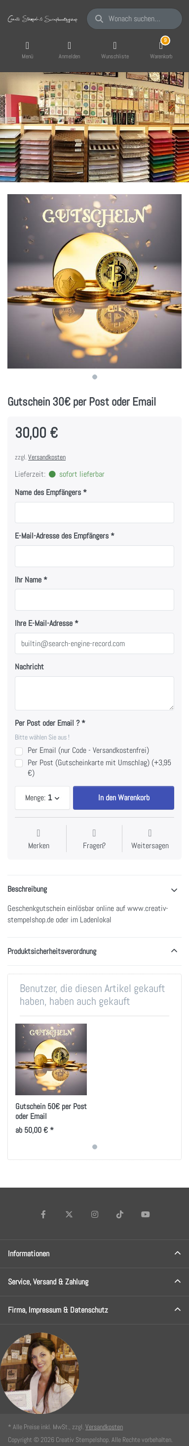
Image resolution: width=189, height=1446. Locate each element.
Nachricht (29, 667)
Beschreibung (27, 889)
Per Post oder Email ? (47, 723)
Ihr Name (28, 580)
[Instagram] (95, 1214)
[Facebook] (44, 1214)
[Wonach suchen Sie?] (134, 19)
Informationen (28, 1253)
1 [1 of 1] (94, 376)
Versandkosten (47, 457)
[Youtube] (145, 1214)
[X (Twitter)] (69, 1214)
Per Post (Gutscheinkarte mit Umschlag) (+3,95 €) (99, 768)
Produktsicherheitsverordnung (51, 951)
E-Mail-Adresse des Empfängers (62, 536)
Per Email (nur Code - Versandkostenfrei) (88, 750)
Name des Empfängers (48, 492)
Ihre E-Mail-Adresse (44, 623)
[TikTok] (120, 1214)
